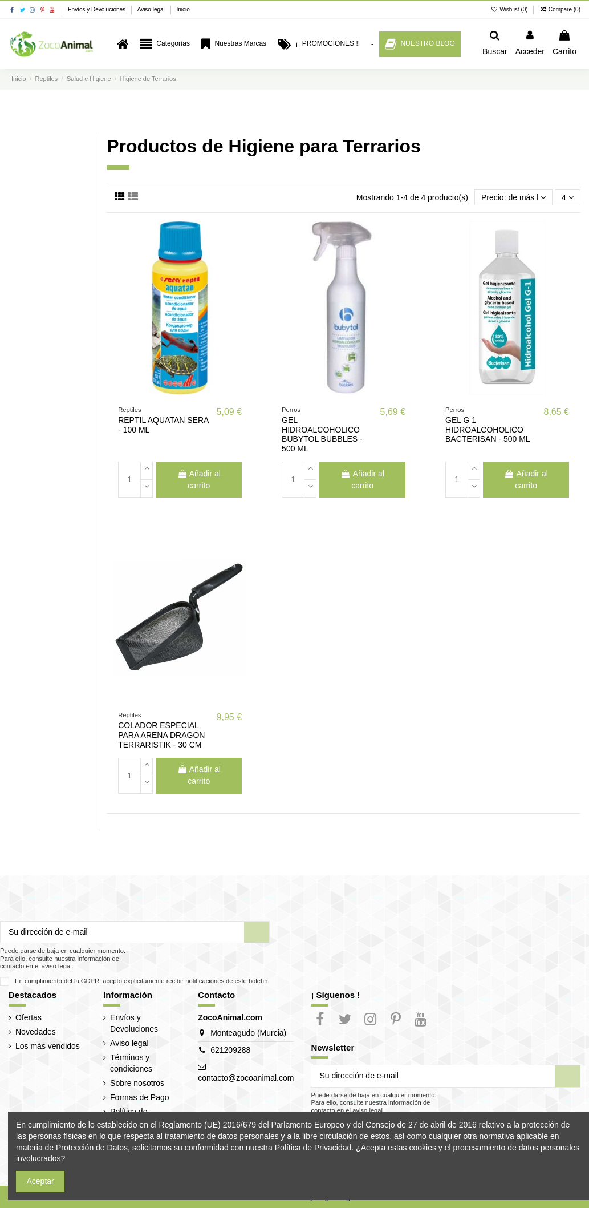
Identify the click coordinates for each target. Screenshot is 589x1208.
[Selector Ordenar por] (513, 197)
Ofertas (28, 1017)
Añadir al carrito (199, 479)
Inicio (182, 9)
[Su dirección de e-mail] (122, 932)
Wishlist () (510, 9)
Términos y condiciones (131, 1063)
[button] (165, 44)
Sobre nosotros (137, 1083)
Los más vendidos (47, 1046)
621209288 (230, 1050)
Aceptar (40, 1181)
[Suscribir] (256, 932)
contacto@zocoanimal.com (246, 1077)
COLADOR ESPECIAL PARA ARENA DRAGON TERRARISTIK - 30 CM (161, 735)
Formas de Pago (139, 1097)
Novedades (35, 1031)
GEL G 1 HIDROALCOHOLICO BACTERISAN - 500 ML (487, 429)
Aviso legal (151, 9)
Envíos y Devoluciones (97, 9)
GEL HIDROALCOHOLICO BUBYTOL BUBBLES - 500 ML (322, 434)
